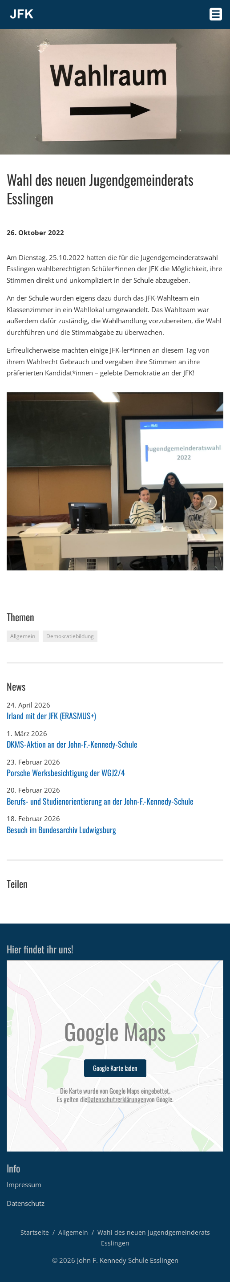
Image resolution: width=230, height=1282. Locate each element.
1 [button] (10, 578)
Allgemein (73, 1232)
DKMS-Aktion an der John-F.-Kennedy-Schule (72, 744)
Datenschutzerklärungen (116, 1099)
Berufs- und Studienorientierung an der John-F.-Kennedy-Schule (100, 801)
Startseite (34, 1232)
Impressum (24, 1184)
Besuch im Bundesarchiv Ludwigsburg (61, 829)
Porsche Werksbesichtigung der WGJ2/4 (66, 772)
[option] (115, 481)
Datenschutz (25, 1203)
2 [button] (19, 578)
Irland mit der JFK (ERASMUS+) (51, 715)
